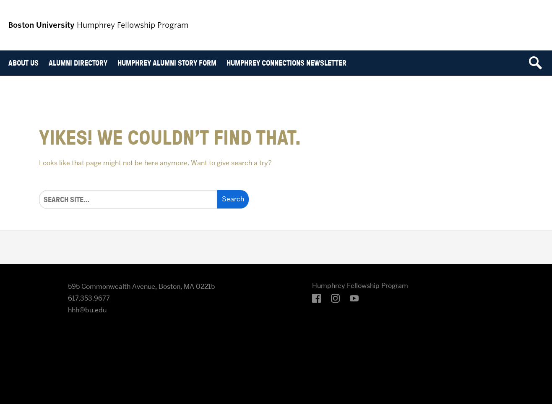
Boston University (31, 293)
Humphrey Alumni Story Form (166, 63)
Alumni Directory (78, 63)
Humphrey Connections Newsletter (286, 63)
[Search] (128, 199)
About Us (23, 63)
